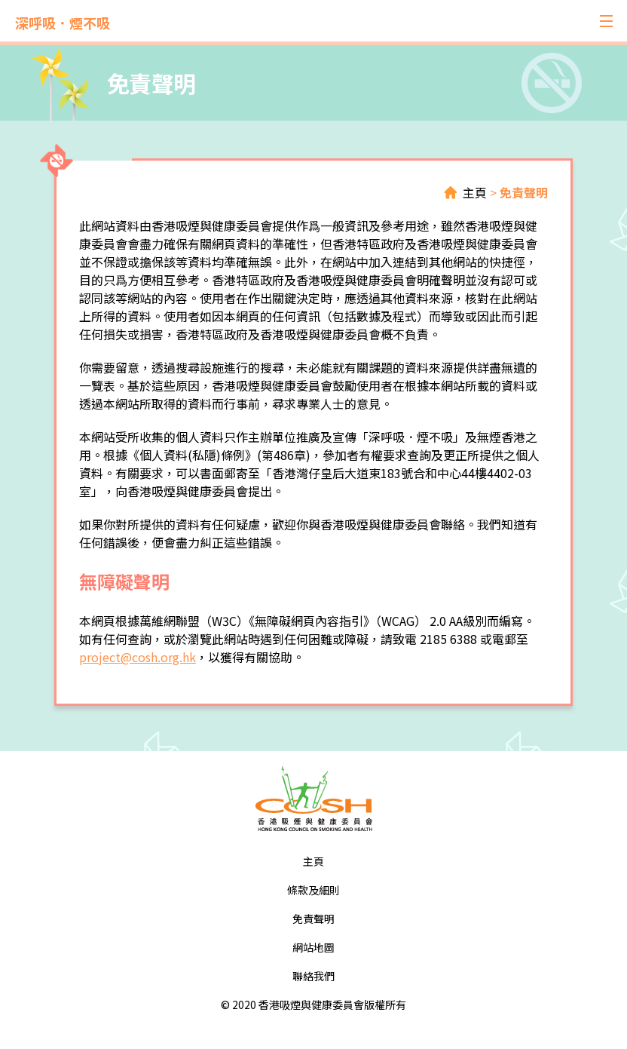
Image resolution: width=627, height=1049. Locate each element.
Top (564, 986)
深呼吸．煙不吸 (62, 22)
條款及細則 (313, 889)
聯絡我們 (313, 975)
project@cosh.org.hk (137, 657)
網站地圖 (313, 947)
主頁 (475, 192)
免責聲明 (524, 192)
